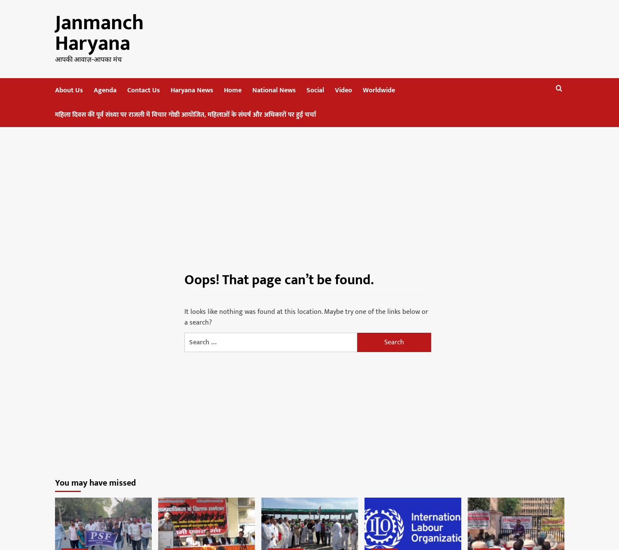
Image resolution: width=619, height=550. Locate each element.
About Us (69, 90)
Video (343, 90)
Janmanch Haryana (99, 33)
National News (274, 90)
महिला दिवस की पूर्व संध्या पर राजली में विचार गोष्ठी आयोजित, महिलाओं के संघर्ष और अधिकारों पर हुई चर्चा (185, 115)
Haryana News (192, 90)
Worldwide (379, 90)
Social (315, 90)
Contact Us (143, 90)
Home (233, 90)
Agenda (105, 90)
